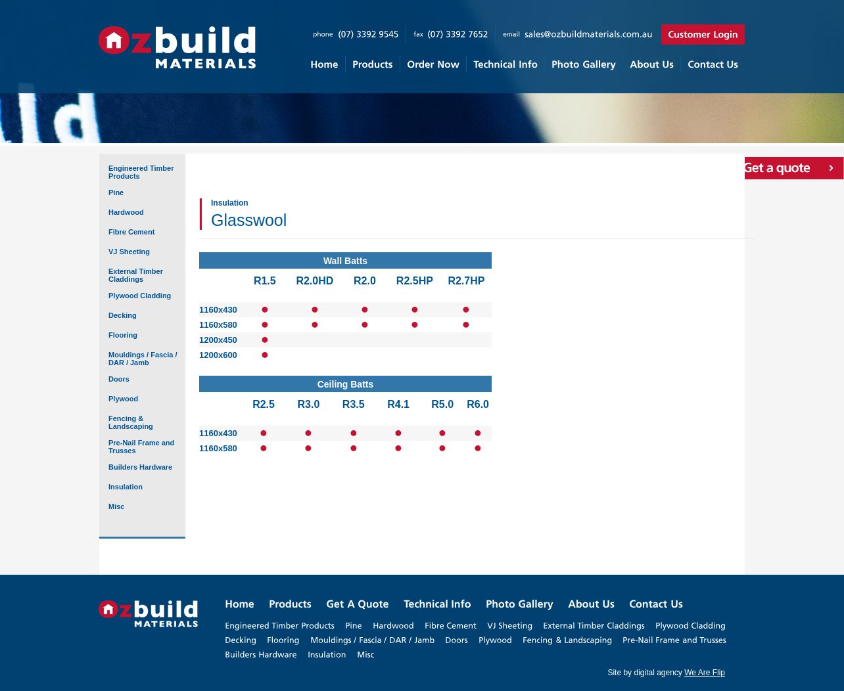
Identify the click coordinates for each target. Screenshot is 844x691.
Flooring (122, 335)
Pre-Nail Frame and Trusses (141, 447)
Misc (116, 506)
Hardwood (126, 212)
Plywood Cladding (139, 296)
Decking (122, 315)
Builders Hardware (140, 467)
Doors (118, 379)
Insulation (125, 487)
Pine (116, 192)
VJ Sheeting (129, 252)
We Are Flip (704, 672)
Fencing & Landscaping (130, 422)
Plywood (123, 399)
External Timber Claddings (135, 275)
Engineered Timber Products (141, 172)
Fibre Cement (131, 232)
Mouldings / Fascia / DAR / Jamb (142, 359)
